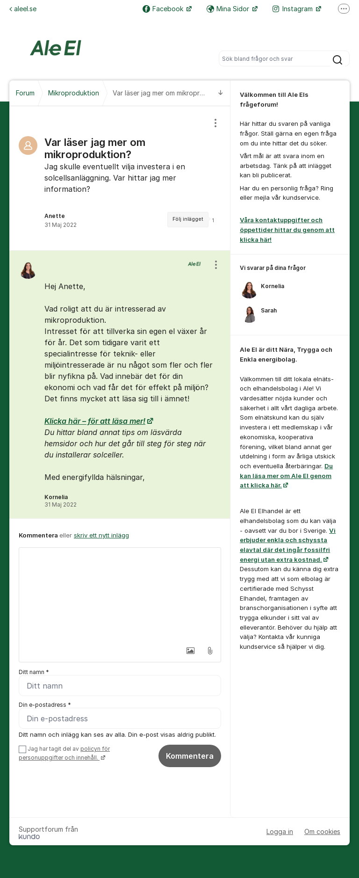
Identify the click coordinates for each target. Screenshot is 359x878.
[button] (190, 650)
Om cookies (322, 831)
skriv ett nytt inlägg (101, 535)
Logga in (279, 831)
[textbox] (120, 594)
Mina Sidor (229, 9)
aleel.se (22, 9)
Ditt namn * (34, 671)
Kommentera (190, 756)
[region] (119, 178)
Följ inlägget (187, 219)
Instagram (294, 9)
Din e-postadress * (45, 704)
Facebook (164, 9)
